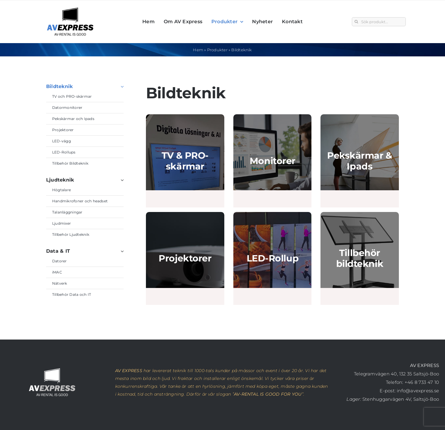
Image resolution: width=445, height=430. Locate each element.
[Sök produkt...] (379, 21)
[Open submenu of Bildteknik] (121, 83)
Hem (198, 49)
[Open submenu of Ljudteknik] (121, 177)
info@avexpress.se (418, 391)
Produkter (217, 49)
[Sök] (356, 21)
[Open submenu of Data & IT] (121, 248)
